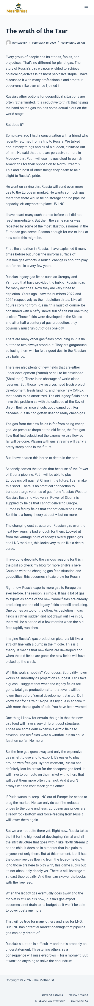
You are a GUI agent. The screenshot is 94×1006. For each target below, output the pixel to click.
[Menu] (86, 8)
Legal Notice (79, 1000)
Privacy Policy (78, 994)
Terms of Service (51, 994)
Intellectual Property (50, 1000)
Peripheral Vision (73, 42)
